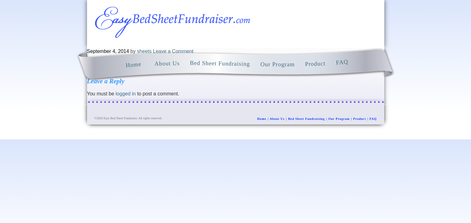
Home (261, 118)
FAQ (373, 118)
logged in (126, 93)
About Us (277, 118)
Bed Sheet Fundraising (306, 118)
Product (359, 118)
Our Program (339, 118)
